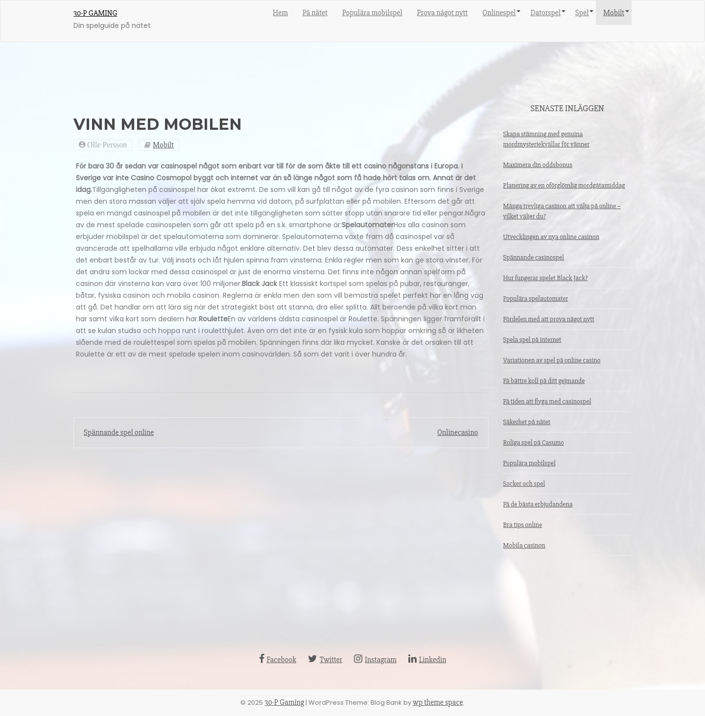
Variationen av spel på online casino (552, 360)
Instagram (375, 660)
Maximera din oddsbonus (538, 165)
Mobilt (613, 13)
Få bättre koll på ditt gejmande (544, 381)
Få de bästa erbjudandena (538, 504)
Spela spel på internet (532, 339)
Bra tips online (522, 525)
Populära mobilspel (372, 13)
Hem (280, 13)
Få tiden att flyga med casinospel (547, 401)
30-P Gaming (95, 13)
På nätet (315, 13)
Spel (581, 13)
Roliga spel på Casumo (533, 442)
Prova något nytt (442, 13)
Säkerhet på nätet (526, 422)
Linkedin (427, 660)
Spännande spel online (119, 432)
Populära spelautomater (535, 298)
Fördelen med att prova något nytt (548, 319)
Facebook (277, 660)
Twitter (325, 660)
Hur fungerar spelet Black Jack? (545, 278)
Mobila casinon (524, 545)
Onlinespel (499, 13)
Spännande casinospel (533, 257)
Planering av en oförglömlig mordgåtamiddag (564, 185)
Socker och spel (524, 483)
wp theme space (438, 702)
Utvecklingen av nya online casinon (551, 237)
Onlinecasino (457, 432)
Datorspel (545, 13)
